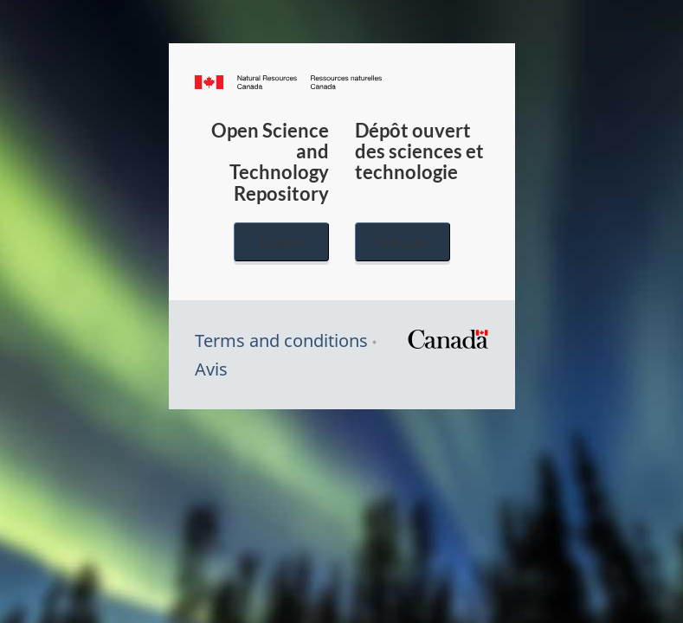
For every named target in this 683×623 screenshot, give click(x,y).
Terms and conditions (281, 340)
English (281, 242)
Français (402, 242)
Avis (211, 369)
